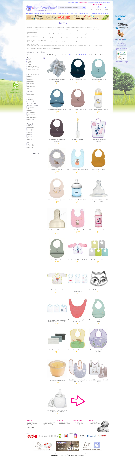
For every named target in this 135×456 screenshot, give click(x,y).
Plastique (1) (30, 101)
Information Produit (79, 422)
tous (88, 55)
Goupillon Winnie (77, 130)
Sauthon (29, 85)
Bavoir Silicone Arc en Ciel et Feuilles (98, 310)
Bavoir (30, 62)
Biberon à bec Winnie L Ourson (98, 100)
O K (84, 7)
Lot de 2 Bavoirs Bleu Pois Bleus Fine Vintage (77, 371)
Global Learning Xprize (95, 423)
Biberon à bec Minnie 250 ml (98, 220)
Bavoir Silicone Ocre (98, 160)
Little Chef (30, 119)
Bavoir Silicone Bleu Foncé (77, 69)
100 (85, 55)
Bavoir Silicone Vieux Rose (77, 100)
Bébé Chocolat (31, 86)
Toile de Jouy (30, 107)
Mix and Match (31, 112)
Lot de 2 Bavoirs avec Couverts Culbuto (98, 371)
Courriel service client (63, 422)
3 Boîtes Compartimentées (57, 370)
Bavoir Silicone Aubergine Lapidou (57, 130)
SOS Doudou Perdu (79, 423)
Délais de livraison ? (47, 426)
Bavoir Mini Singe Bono (57, 160)
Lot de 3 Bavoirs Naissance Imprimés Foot (77, 280)
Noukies (29, 78)
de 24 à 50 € (31, 146)
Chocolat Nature (31, 117)
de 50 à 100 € (31, 147)
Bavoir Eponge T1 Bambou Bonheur (98, 341)
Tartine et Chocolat (32, 74)
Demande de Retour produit (64, 423)
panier (106, 8)
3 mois (29, 132)
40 (81, 55)
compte (98, 8)
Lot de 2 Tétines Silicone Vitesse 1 (57, 220)
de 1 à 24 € (30, 144)
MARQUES (106, 13)
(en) (33, 427)
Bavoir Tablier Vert (57, 280)
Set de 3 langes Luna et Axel (57, 340)
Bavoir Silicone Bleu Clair (98, 69)
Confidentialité (30, 427)
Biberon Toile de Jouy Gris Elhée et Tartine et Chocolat (57, 401)
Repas (43, 52)
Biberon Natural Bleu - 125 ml (77, 190)
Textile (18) (30, 99)
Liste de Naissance (79, 424)
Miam (37, 52)
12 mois (29, 138)
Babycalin (30, 79)
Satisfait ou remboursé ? (48, 423)
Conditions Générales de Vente (33, 426)
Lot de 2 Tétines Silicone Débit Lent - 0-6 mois (98, 190)
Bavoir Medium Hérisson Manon (77, 220)
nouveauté (30, 93)
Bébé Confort (30, 81)
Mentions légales (30, 424)
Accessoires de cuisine (34, 68)
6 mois (29, 136)
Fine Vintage (30, 114)
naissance (30, 127)
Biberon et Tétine (32, 66)
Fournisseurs (61, 424)
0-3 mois (29, 129)
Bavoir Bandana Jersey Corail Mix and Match (77, 310)
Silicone (29, 109)
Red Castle (30, 83)
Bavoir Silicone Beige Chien (57, 190)
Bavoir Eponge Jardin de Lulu (77, 340)
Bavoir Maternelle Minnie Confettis (98, 130)
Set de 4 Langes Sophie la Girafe (57, 70)
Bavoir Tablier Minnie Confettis (77, 250)
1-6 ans (29, 125)
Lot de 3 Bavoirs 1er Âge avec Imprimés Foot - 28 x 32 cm (57, 310)
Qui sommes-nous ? (31, 422)
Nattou (29, 76)
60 (83, 55)
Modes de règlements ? (48, 424)
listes (90, 8)
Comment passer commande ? (49, 422)
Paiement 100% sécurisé (32, 423)
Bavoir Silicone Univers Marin (57, 100)
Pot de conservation (33, 69)
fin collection (31, 94)
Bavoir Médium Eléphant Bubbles (77, 160)
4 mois (29, 134)
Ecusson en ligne (94, 422)
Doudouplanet (30, 52)
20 (79, 55)
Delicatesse (30, 116)
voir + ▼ (29, 88)
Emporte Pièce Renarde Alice (98, 280)
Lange (29, 64)
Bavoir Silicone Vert (57, 250)
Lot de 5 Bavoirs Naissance (98, 250)
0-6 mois (29, 131)
